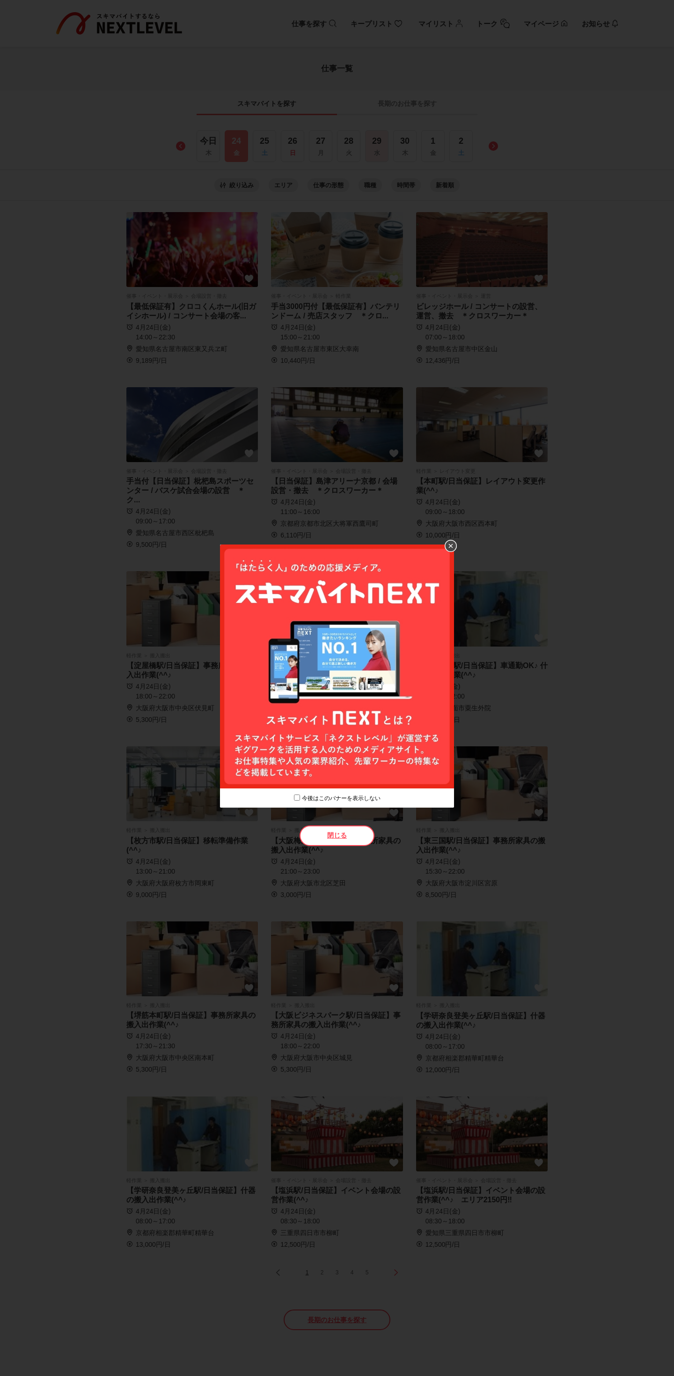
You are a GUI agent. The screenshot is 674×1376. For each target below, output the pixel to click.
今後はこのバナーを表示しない (341, 798)
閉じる (337, 835)
